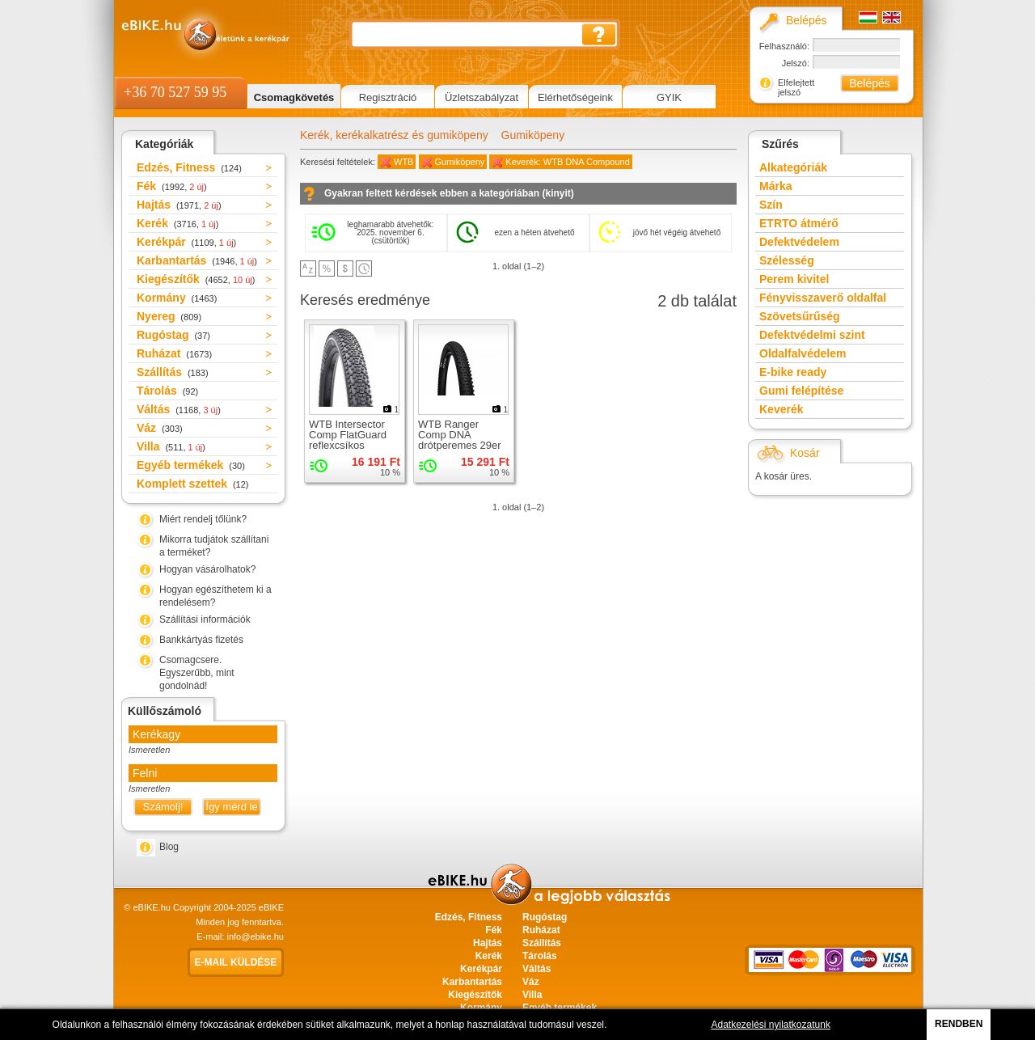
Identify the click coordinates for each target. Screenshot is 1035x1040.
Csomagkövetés (294, 97)
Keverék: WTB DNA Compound (567, 162)
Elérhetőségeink (575, 97)
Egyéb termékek (191, 465)
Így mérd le (231, 807)
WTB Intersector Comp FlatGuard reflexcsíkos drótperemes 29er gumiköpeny (350, 445)
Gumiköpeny (533, 135)
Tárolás (167, 390)
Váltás (179, 409)
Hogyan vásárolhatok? (207, 569)
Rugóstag (173, 334)
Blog (169, 846)
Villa (171, 446)
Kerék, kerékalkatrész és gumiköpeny (394, 135)
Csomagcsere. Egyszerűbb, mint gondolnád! (196, 672)
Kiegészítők (196, 279)
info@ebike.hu (256, 936)
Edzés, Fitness (189, 167)
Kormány (177, 297)
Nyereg (169, 316)
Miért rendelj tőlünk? (203, 519)
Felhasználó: (784, 46)
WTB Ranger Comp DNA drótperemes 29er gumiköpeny (459, 440)
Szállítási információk (205, 619)
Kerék (177, 223)
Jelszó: (795, 63)
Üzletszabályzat (481, 97)
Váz (160, 427)
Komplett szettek (192, 483)
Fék (172, 186)
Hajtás (179, 204)
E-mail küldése (236, 962)
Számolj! (163, 807)
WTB (403, 162)
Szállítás (173, 372)
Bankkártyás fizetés (201, 639)
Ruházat (174, 353)
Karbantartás (197, 260)
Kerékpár (186, 241)
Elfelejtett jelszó (796, 87)
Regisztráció (388, 97)
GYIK (669, 97)
